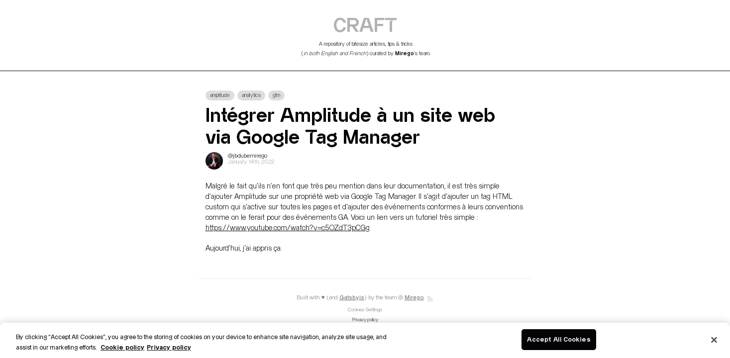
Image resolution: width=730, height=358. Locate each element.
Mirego (404, 53)
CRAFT (365, 24)
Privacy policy (365, 319)
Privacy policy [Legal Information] (169, 347)
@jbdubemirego (247, 156)
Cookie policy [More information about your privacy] (122, 347)
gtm (276, 95)
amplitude (220, 95)
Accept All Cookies (558, 339)
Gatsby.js (351, 297)
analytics (251, 95)
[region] (365, 340)
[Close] (714, 340)
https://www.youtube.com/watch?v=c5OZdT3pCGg (288, 228)
